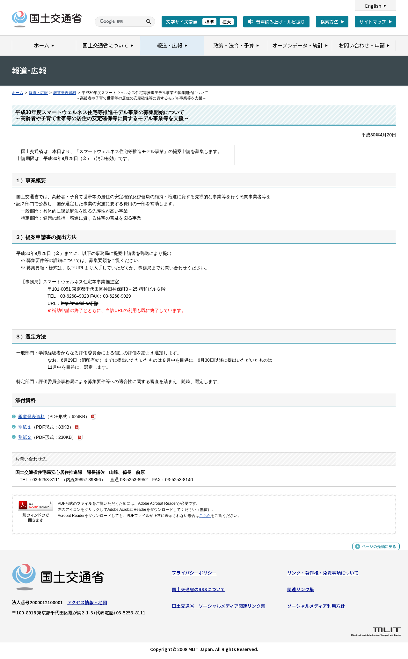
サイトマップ (372, 21)
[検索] (118, 21)
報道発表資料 (64, 93)
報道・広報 (38, 93)
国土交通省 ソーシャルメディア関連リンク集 (218, 607)
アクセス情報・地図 (87, 603)
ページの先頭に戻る (376, 551)
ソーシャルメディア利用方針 (316, 607)
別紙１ (25, 427)
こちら (205, 515)
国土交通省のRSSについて (198, 591)
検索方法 (329, 21)
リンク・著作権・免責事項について (323, 574)
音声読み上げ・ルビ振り (280, 21)
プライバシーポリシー (194, 574)
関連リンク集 (300, 591)
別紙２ (25, 437)
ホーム (17, 93)
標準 (209, 21)
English (373, 6)
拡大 (226, 21)
